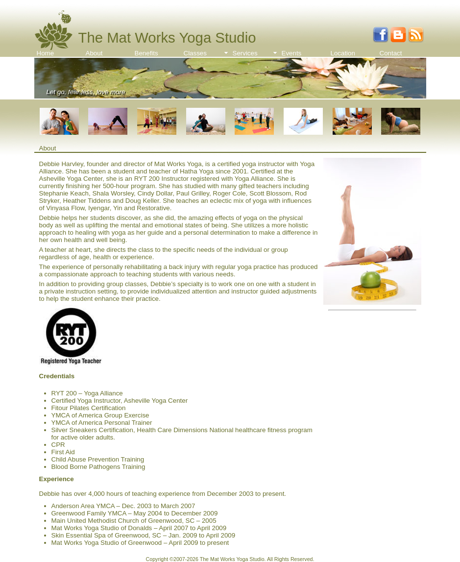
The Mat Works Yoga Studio (167, 37)
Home (45, 53)
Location (343, 53)
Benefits (146, 53)
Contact (391, 53)
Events (292, 53)
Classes (195, 53)
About (94, 53)
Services (245, 53)
